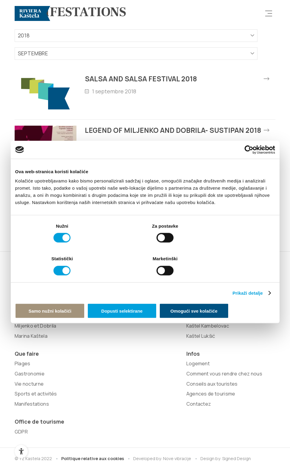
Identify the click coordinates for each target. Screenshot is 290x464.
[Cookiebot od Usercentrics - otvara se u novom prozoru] (249, 166)
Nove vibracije (178, 397)
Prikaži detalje (248, 276)
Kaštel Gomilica (84, 319)
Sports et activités (140, 319)
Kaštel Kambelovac (88, 339)
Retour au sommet (249, 441)
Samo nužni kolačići (57, 294)
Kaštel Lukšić (81, 349)
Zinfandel (25, 349)
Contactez (183, 359)
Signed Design (238, 397)
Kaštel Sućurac (83, 329)
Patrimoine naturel (35, 329)
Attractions (28, 339)
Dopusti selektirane (144, 294)
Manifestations (136, 329)
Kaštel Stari (79, 309)
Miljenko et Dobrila (35, 359)
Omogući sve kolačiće (232, 294)
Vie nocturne (133, 309)
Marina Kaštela (31, 369)
